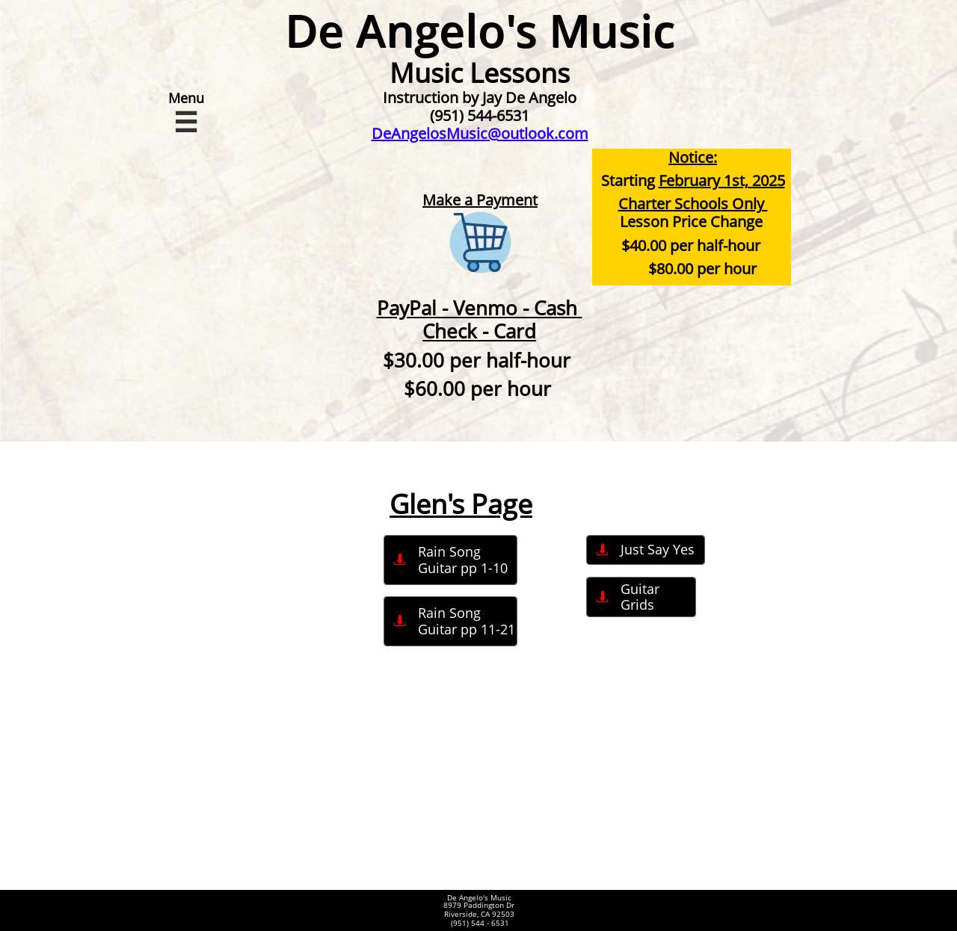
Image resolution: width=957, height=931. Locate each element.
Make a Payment (480, 200)
